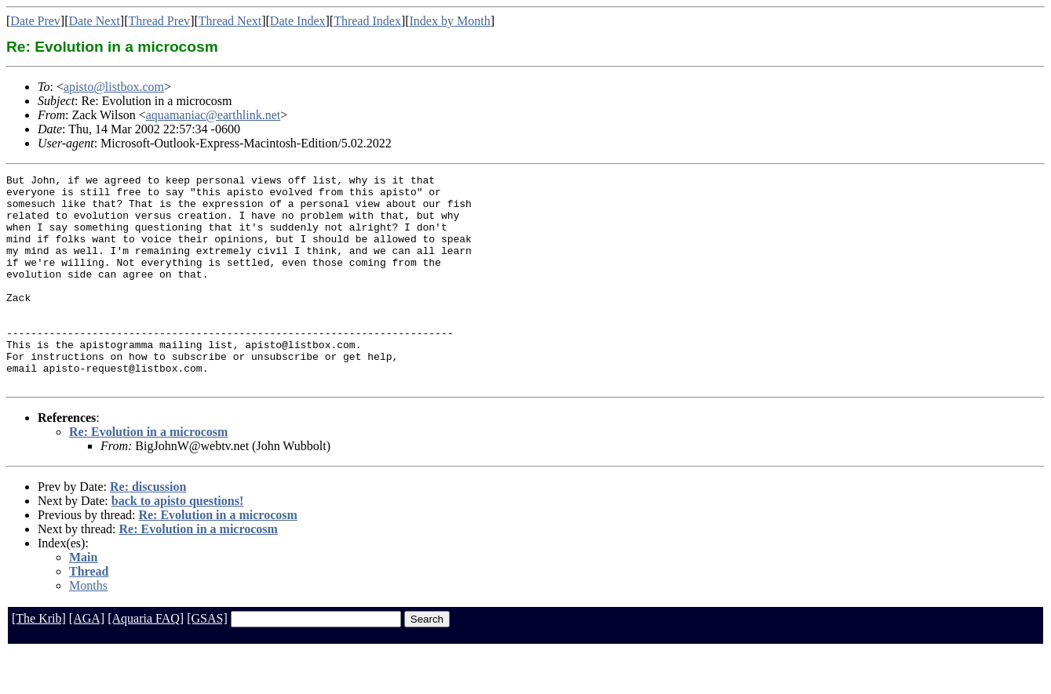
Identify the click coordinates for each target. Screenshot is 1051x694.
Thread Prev (159, 20)
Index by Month (450, 20)
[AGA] (86, 660)
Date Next (94, 20)
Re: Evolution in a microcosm (148, 474)
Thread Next (230, 20)
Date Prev (35, 20)
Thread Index (367, 20)
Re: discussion (148, 529)
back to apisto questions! (177, 543)
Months (88, 627)
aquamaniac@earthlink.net (213, 115)
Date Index (298, 20)
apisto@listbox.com (114, 86)
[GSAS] (207, 660)
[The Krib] (39, 660)
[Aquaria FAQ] (146, 660)
